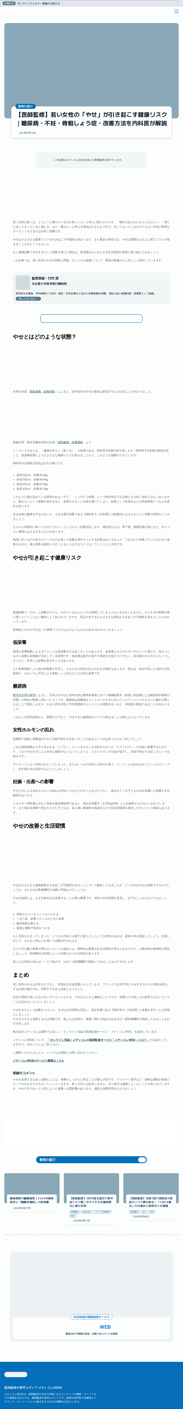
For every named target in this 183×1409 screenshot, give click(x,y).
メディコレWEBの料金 (45, 4)
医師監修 (31, 11)
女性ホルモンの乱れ (65, 325)
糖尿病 (56, 319)
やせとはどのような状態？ (69, 302)
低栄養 (56, 314)
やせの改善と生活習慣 (66, 336)
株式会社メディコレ (23, 1393)
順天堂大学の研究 (24, 720)
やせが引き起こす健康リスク (71, 308)
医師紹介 (26, 4)
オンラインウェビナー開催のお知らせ (39, 17)
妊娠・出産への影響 (65, 330)
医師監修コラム (69, 4)
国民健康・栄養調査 (42, 416)
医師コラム (18, 11)
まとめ (55, 341)
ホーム (6, 11)
